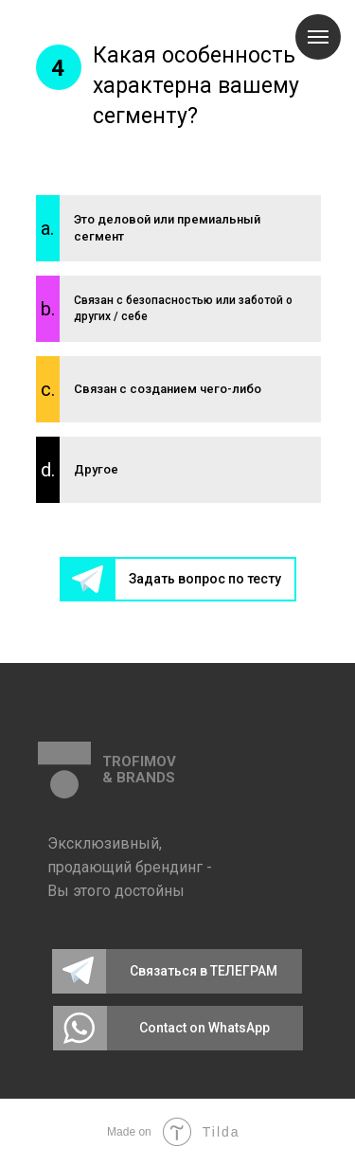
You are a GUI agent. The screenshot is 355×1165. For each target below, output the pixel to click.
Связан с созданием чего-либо (167, 389)
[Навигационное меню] (318, 37)
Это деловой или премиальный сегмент (167, 227)
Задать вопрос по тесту (205, 578)
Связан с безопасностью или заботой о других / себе (183, 308)
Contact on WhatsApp (204, 1027)
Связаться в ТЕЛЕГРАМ (203, 970)
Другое (96, 469)
